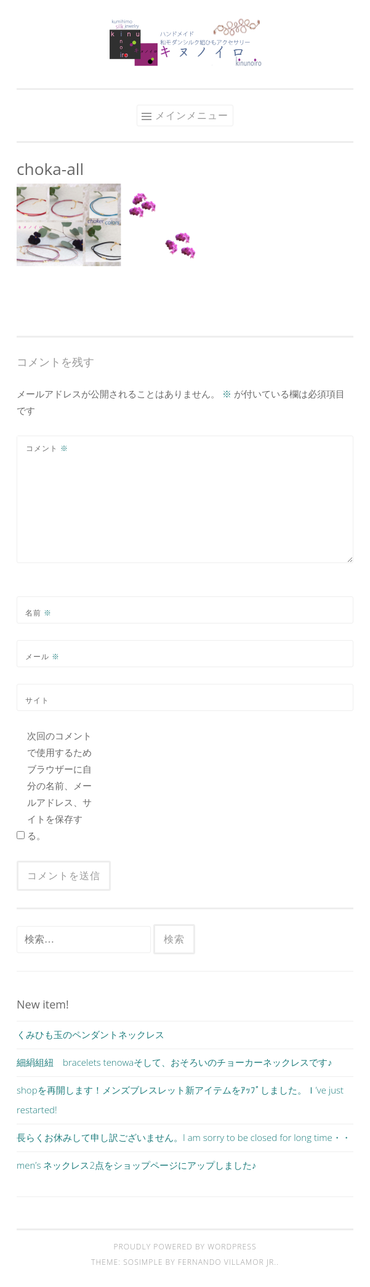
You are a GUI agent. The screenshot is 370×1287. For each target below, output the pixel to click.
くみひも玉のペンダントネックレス (90, 1034)
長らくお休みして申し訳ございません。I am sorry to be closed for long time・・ (184, 1137)
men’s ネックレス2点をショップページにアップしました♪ (136, 1165)
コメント (47, 448)
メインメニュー (191, 115)
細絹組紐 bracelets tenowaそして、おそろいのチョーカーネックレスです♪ (174, 1062)
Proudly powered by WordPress (184, 1246)
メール (42, 656)
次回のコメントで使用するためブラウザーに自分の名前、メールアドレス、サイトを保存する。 (59, 785)
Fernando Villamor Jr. (227, 1262)
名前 (38, 612)
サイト (37, 700)
